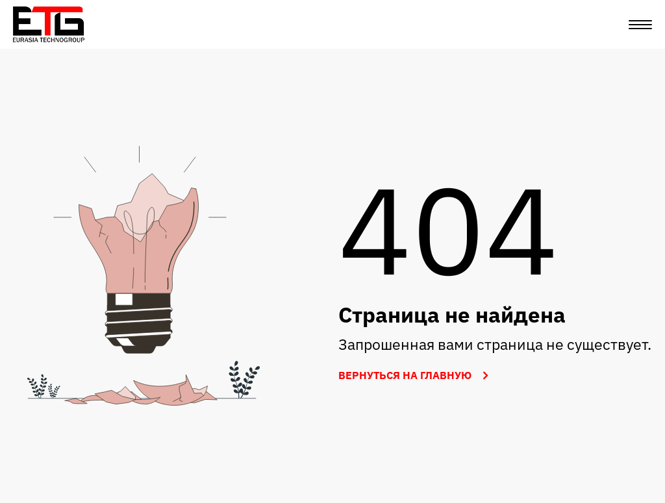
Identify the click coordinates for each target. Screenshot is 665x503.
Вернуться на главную (416, 375)
